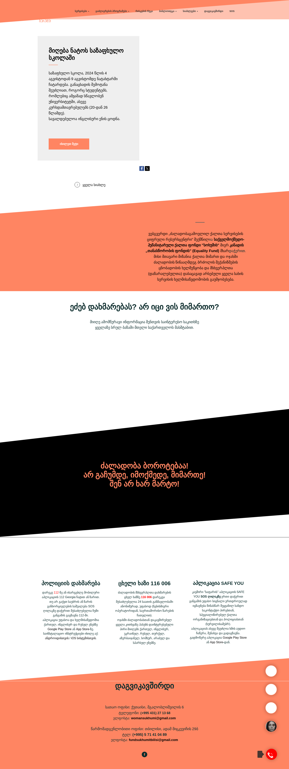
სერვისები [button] (81, 11)
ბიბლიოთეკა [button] (166, 11)
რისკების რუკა (144, 11)
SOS (231, 11)
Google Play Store (60, 629)
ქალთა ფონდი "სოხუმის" (197, 245)
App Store (82, 629)
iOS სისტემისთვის (83, 638)
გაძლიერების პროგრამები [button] (111, 11)
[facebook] (144, 756)
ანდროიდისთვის (57, 638)
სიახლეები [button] (189, 11)
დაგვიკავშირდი (213, 11)
